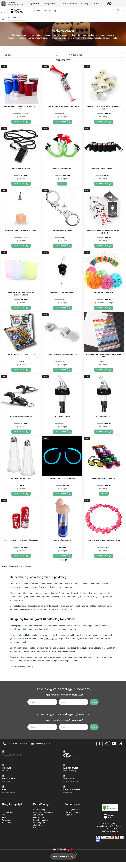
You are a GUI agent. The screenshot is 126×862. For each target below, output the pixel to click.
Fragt (4, 815)
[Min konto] (118, 11)
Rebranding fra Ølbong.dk (43, 812)
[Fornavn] (42, 702)
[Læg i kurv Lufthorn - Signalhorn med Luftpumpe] (62, 122)
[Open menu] (3, 11)
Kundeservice (7, 823)
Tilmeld (94, 702)
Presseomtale (38, 817)
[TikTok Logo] (121, 743)
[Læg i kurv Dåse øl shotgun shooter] (21, 432)
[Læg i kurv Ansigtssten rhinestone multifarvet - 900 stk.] (103, 370)
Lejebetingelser (39, 823)
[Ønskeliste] (123, 10)
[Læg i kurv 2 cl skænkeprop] (62, 432)
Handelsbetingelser (40, 820)
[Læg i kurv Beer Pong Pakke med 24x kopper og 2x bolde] (21, 122)
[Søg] (101, 10)
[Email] (73, 702)
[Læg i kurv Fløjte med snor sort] (21, 184)
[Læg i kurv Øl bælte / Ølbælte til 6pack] (103, 184)
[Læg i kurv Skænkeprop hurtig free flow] (62, 308)
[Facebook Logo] (99, 743)
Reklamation (7, 820)
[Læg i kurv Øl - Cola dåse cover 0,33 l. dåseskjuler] (21, 556)
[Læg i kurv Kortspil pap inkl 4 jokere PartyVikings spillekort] (103, 246)
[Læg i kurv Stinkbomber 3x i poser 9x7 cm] (21, 370)
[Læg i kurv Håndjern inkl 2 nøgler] (62, 246)
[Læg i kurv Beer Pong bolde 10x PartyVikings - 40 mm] (103, 122)
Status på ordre (8, 812)
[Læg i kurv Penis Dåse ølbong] (62, 556)
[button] (63, 856)
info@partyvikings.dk (110, 831)
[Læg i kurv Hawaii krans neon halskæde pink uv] (103, 556)
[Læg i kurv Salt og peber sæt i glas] (21, 494)
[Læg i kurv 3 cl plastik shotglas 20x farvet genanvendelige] (21, 308)
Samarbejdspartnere (72, 810)
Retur (4, 817)
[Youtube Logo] (114, 743)
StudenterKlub (69, 815)
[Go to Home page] (16, 10)
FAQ (3, 810)
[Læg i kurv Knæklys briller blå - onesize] (62, 494)
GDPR (35, 828)
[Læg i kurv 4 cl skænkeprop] (103, 432)
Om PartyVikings (39, 810)
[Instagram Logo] (107, 743)
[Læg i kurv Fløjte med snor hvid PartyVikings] (62, 370)
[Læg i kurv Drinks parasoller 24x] (103, 308)
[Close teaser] (76, 853)
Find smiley (37, 825)
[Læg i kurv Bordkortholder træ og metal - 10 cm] (21, 246)
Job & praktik (38, 815)
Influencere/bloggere (72, 812)
